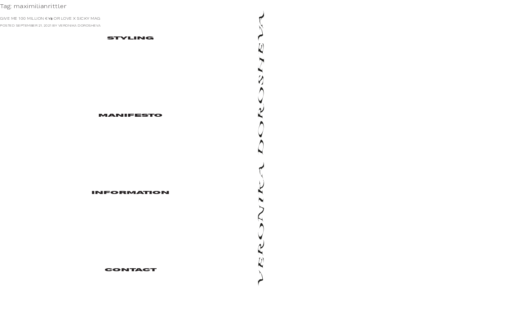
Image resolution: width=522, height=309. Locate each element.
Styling (130, 38)
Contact (130, 270)
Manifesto (130, 116)
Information (130, 193)
